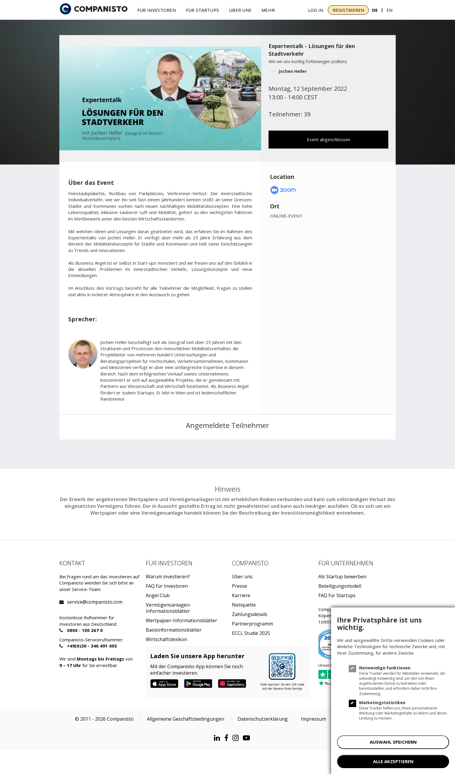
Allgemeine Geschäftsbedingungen (185, 719)
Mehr (268, 10)
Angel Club (158, 595)
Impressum (313, 719)
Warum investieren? (168, 577)
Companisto (250, 563)
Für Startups (202, 10)
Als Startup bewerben (342, 577)
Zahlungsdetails (249, 614)
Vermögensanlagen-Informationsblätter (168, 608)
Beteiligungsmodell (339, 586)
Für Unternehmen (345, 563)
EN (389, 10)
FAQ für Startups (337, 595)
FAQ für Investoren (167, 586)
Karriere (241, 595)
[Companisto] (93, 9)
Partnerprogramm (252, 624)
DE (375, 10)
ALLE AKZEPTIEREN (393, 761)
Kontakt (72, 563)
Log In (315, 10)
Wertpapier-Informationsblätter (181, 620)
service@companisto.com (74, 602)
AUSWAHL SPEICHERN (393, 742)
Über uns (240, 10)
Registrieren (348, 10)
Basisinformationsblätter (174, 630)
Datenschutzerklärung (263, 719)
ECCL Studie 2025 (251, 633)
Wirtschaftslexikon (166, 639)
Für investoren (156, 10)
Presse (239, 586)
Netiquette (244, 605)
